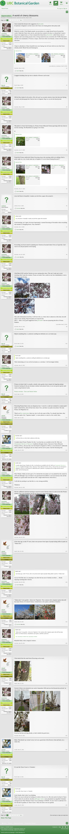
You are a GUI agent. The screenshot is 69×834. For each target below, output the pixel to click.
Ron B (3, 85)
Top (65, 830)
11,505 (10, 456)
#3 (66, 121)
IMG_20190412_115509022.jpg (33, 54)
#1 (66, 68)
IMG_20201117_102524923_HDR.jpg (34, 165)
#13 (66, 433)
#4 (66, 150)
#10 (66, 349)
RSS (68, 830)
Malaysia (9, 212)
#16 (66, 539)
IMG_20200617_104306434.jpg (33, 137)
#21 (66, 686)
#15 (66, 489)
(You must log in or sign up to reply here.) (59, 818)
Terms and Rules (65, 831)
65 (10, 209)
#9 (66, 327)
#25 (66, 814)
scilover (4, 206)
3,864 (10, 427)
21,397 (10, 90)
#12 (66, 403)
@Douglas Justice (39, 801)
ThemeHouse (21, 832)
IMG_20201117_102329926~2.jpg (33, 176)
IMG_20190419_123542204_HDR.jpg (59, 54)
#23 (66, 765)
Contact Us (54, 830)
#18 (66, 594)
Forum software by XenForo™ (12, 831)
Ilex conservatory (24, 414)
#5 (66, 189)
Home (62, 830)
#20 (66, 656)
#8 (66, 266)
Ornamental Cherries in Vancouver (23, 445)
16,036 (10, 42)
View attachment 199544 (21, 638)
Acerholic (23, 17)
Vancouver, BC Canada (6, 460)
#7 (66, 238)
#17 (66, 569)
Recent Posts (5, 8)
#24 (66, 787)
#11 (66, 381)
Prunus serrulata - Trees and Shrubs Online (25, 392)
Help (60, 830)
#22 (66, 738)
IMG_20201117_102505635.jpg (58, 165)
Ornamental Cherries (11, 17)
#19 (66, 624)
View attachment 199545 (31, 638)
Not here (9, 93)
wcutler (18, 269)
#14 (66, 460)
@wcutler (40, 24)
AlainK (17, 70)
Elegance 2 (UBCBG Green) (6, 830)
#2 (66, 90)
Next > (21, 20)
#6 (66, 209)
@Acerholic (49, 35)
